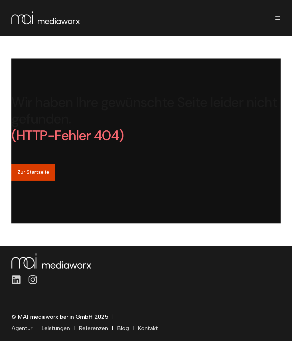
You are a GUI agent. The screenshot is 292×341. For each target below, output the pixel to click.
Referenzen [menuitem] (93, 328)
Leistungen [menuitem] (55, 328)
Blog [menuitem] (123, 328)
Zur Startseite (33, 172)
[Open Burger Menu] (277, 18)
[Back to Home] (45, 18)
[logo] (51, 261)
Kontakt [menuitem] (148, 328)
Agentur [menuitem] (22, 328)
